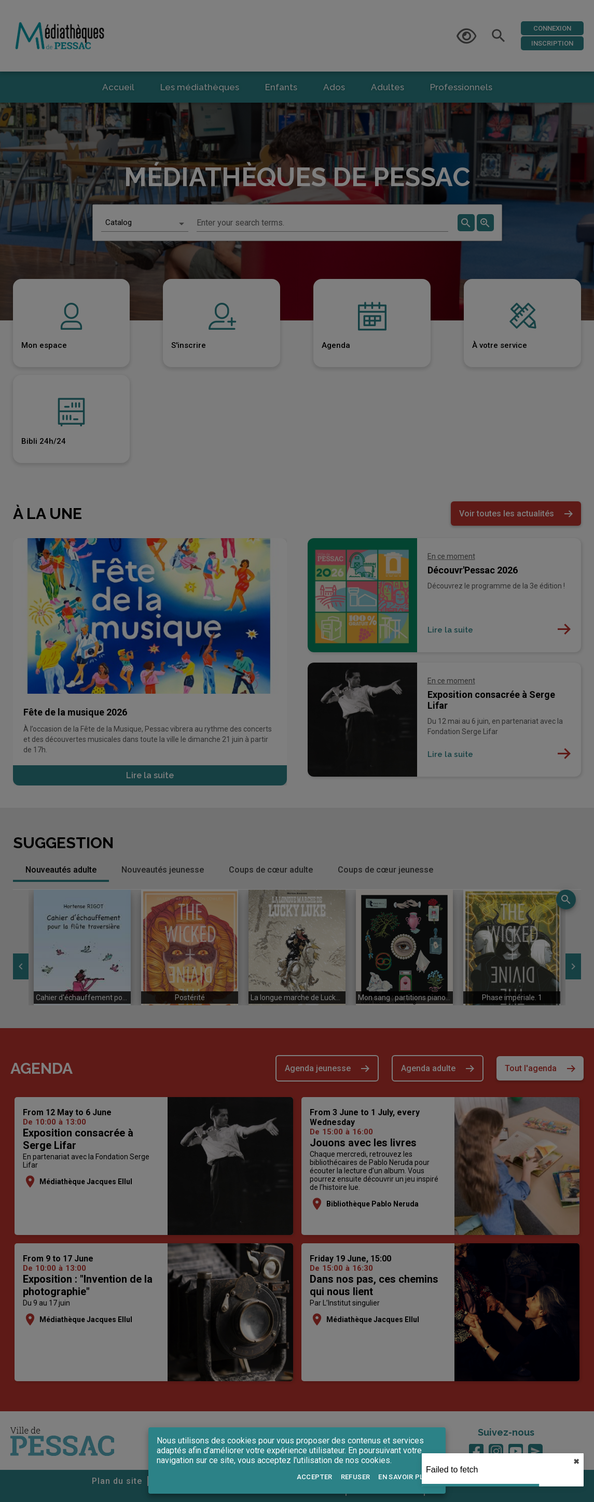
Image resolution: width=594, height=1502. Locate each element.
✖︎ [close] (576, 1461)
